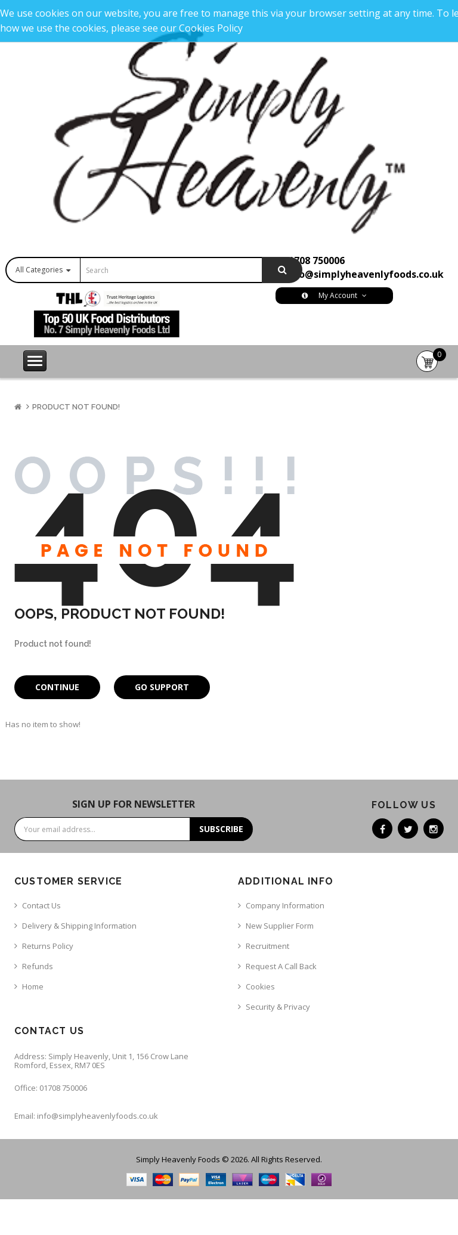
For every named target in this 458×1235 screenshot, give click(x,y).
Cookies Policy (211, 28)
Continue (57, 687)
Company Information (285, 905)
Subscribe (221, 828)
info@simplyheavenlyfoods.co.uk (364, 274)
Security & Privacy (278, 1006)
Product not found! (76, 406)
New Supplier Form (280, 925)
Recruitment (267, 946)
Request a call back (281, 966)
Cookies (260, 986)
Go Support (162, 687)
